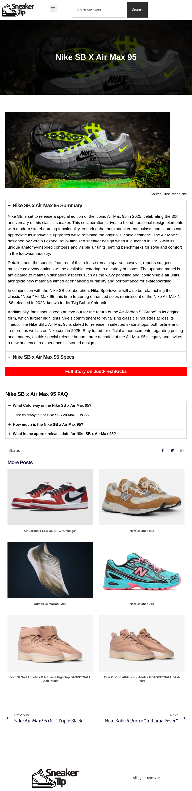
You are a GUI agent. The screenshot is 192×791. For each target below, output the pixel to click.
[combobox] (98, 10)
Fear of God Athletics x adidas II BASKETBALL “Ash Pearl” (142, 679)
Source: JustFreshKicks (169, 194)
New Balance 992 (142, 531)
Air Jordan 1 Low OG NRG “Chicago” (50, 531)
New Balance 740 (142, 604)
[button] (53, 8)
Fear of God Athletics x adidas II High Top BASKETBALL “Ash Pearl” (50, 679)
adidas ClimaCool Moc (50, 604)
